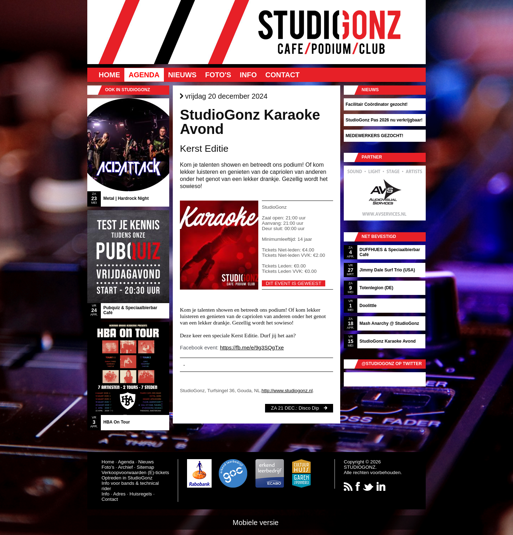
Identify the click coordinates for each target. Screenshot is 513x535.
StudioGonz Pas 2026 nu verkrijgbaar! (384, 120)
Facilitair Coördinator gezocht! (377, 104)
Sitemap (145, 467)
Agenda (144, 75)
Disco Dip (309, 408)
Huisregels (141, 494)
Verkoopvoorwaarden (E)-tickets (135, 472)
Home (109, 75)
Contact (282, 75)
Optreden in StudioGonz (127, 478)
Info (248, 75)
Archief (125, 467)
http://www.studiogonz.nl (287, 390)
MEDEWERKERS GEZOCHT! (374, 135)
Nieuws (182, 75)
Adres (119, 494)
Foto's (218, 75)
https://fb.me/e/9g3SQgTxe (252, 347)
